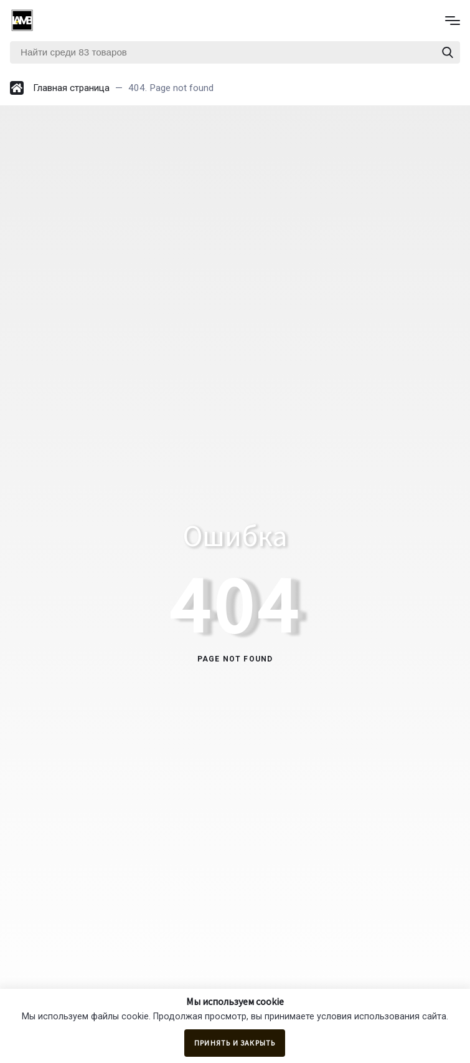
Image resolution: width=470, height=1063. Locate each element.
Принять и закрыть (234, 1042)
